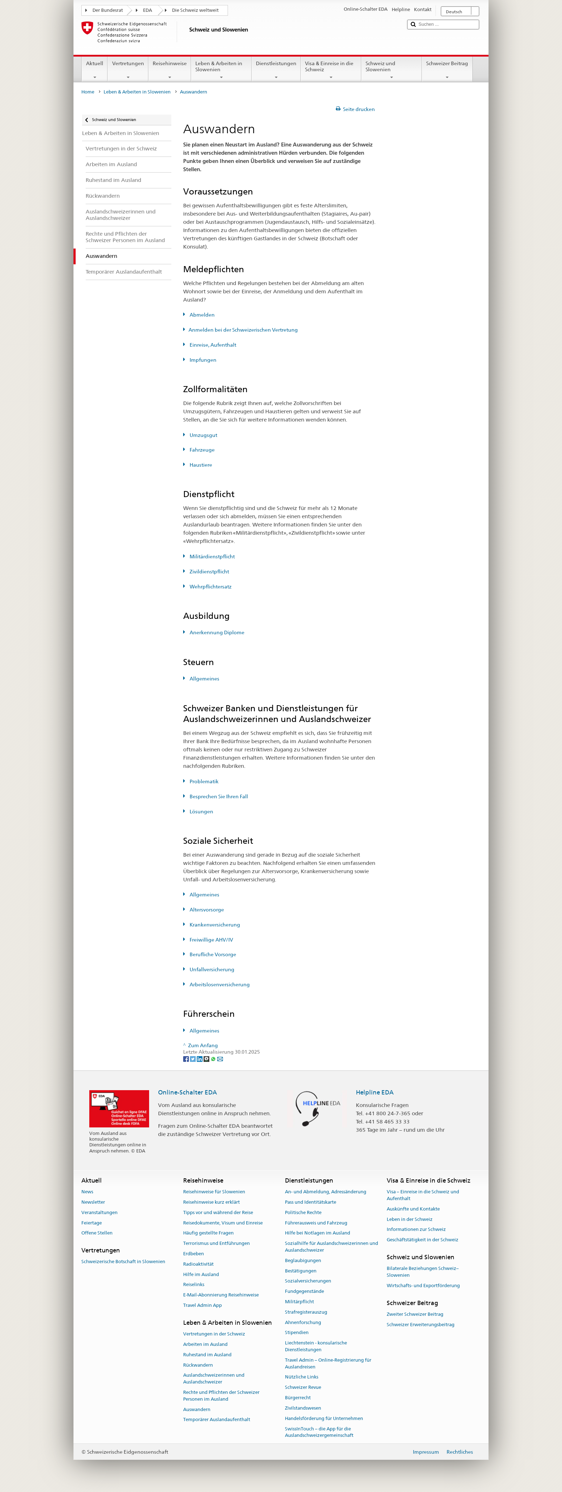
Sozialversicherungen (308, 1281)
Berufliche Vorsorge (212, 954)
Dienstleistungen (276, 70)
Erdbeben (193, 1253)
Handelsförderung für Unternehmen (324, 1418)
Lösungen (201, 811)
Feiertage (91, 1223)
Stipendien (297, 1332)
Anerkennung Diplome (216, 632)
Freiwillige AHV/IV (211, 940)
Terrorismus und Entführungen (216, 1243)
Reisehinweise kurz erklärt (211, 1202)
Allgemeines (204, 679)
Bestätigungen (300, 1271)
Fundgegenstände (304, 1291)
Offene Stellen (97, 1233)
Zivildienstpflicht (209, 571)
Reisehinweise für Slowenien (214, 1191)
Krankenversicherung (214, 925)
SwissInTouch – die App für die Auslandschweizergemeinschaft (319, 1432)
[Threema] (207, 1059)
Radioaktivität (198, 1264)
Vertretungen (128, 70)
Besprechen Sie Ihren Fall (218, 796)
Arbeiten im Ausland (205, 1344)
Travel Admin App (202, 1305)
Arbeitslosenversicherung (219, 984)
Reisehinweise (170, 70)
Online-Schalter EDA (187, 1092)
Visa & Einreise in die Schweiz (331, 70)
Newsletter (93, 1202)
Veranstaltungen (99, 1212)
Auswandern (196, 1409)
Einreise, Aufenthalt (212, 345)
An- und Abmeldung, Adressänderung (325, 1191)
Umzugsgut (203, 435)
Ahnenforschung (303, 1322)
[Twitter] (193, 1059)
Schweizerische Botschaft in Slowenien (123, 1262)
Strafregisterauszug (306, 1312)
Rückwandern (198, 1365)
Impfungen (202, 360)
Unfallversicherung (211, 969)
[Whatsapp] (213, 1059)
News (87, 1191)
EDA (147, 10)
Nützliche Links (301, 1377)
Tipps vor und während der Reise (218, 1212)
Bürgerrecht (298, 1397)
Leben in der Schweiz (410, 1219)
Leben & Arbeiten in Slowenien (221, 70)
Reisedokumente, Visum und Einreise (223, 1223)
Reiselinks (193, 1285)
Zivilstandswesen (303, 1408)
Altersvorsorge (206, 910)
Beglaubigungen (303, 1260)
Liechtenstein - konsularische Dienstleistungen (316, 1347)
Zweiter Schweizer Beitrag (415, 1314)
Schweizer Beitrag (447, 70)
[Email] (220, 1059)
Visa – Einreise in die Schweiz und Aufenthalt (423, 1195)
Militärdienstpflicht (212, 556)
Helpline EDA (375, 1092)
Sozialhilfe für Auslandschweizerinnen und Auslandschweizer (331, 1247)
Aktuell (94, 70)
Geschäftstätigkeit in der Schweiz (422, 1239)
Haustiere (200, 465)
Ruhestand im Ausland (207, 1354)
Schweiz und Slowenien (392, 70)
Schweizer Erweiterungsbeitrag (420, 1324)
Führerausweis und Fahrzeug (316, 1223)
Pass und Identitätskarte (310, 1202)
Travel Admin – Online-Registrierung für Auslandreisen (328, 1363)
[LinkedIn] (200, 1059)
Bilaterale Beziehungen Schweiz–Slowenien (423, 1272)
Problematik (204, 781)
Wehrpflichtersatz (210, 586)
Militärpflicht (299, 1301)
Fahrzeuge (202, 450)
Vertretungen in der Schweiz (214, 1334)
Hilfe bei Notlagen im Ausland (317, 1233)
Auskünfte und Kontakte (413, 1209)
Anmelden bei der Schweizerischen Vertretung (243, 330)
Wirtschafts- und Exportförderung (423, 1285)
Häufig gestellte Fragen (208, 1233)
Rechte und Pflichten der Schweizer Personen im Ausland (221, 1396)
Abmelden (202, 315)
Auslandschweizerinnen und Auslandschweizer (213, 1379)
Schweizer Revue (303, 1387)
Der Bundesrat (107, 10)
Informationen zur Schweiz (416, 1229)
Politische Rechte (303, 1212)
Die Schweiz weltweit (195, 10)
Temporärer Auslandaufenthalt (216, 1420)
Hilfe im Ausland (201, 1274)
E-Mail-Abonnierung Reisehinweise (221, 1295)
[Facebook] (186, 1059)
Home (87, 92)
